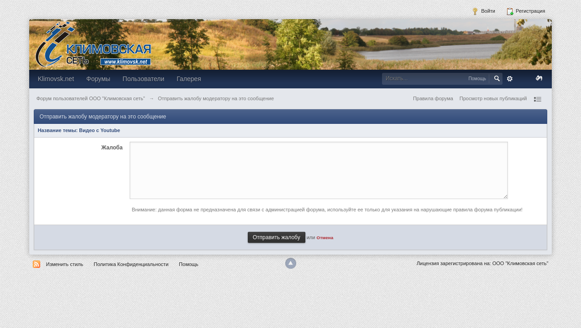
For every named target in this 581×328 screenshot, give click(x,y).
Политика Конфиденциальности (131, 264)
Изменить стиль (65, 264)
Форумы (98, 78)
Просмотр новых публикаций (493, 98)
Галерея (189, 78)
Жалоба (112, 147)
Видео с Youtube (99, 130)
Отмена (325, 237)
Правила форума (433, 98)
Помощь (189, 264)
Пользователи (143, 78)
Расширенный (510, 79)
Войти (483, 11)
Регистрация (525, 11)
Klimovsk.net (56, 78)
